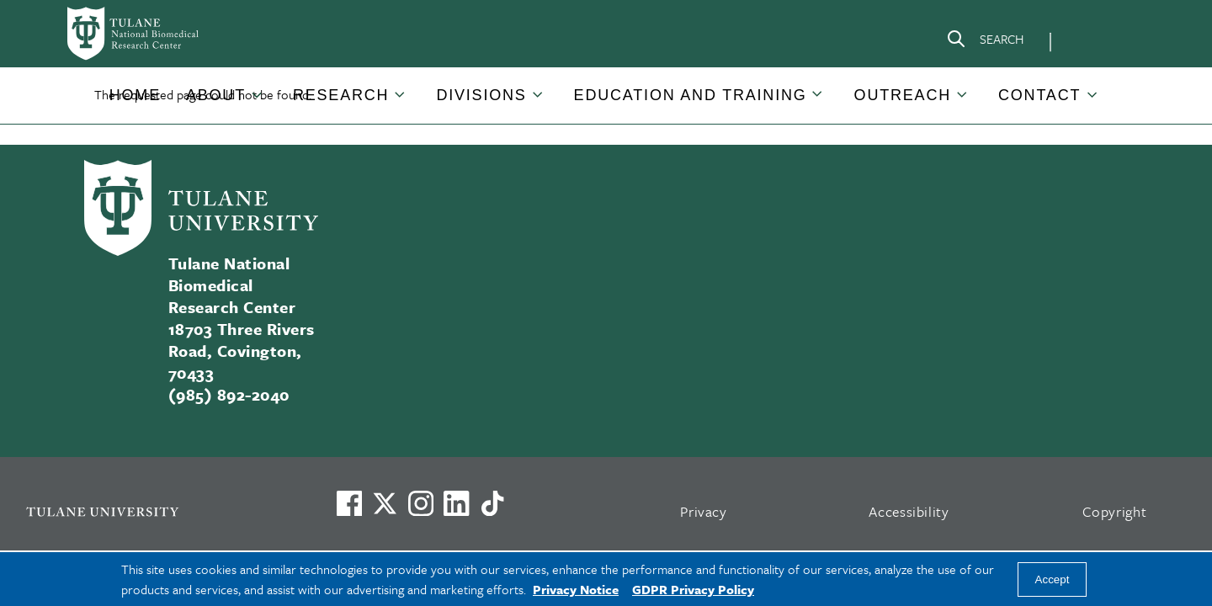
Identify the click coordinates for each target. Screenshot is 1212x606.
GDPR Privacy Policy (693, 589)
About (216, 95)
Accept (1052, 579)
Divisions (481, 95)
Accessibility (909, 511)
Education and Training (690, 95)
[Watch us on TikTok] (492, 503)
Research (341, 95)
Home (135, 95)
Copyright (1114, 511)
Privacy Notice (576, 589)
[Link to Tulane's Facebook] (420, 503)
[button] (135, 95)
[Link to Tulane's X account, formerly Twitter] (384, 503)
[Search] (984, 42)
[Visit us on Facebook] (349, 503)
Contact (1039, 95)
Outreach (902, 95)
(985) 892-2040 (229, 394)
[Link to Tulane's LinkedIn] (456, 503)
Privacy (703, 511)
